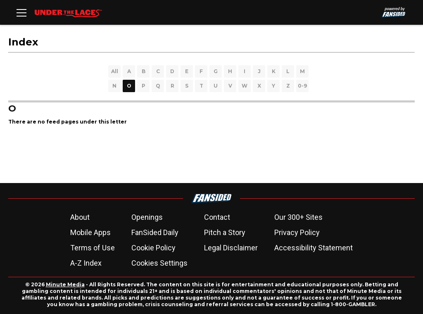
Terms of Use (92, 247)
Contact (217, 217)
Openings (147, 217)
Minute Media (65, 284)
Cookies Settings (159, 263)
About (80, 217)
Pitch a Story (224, 232)
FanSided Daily (154, 232)
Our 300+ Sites (298, 217)
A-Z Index (86, 263)
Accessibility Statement (313, 247)
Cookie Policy (153, 247)
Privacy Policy (297, 232)
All (114, 71)
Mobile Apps (90, 232)
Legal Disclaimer (231, 247)
